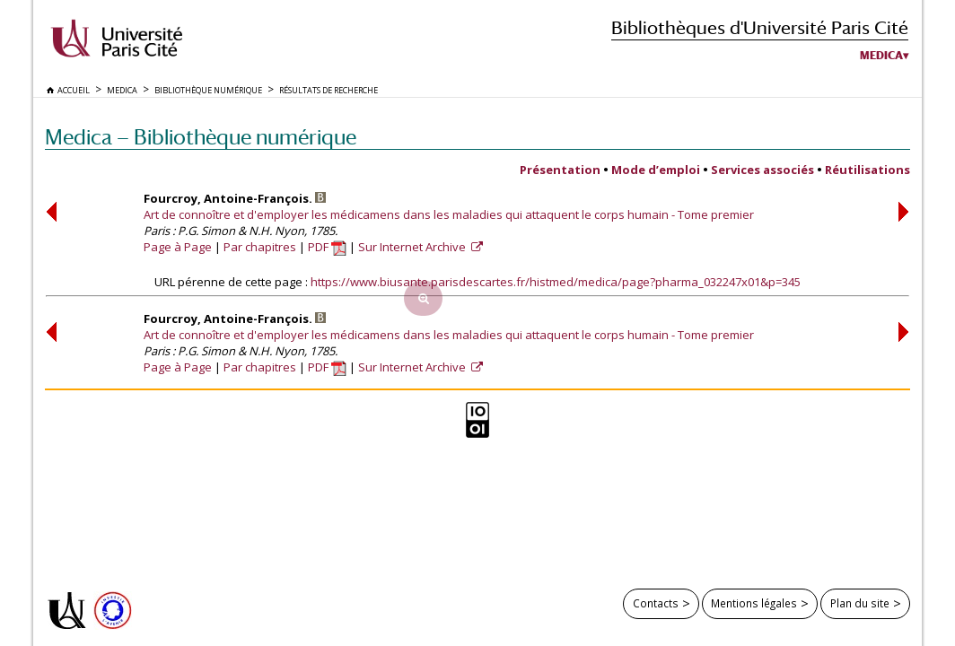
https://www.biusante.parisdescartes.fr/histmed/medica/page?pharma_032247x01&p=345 (556, 282)
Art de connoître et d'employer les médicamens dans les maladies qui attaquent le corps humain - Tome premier (449, 214)
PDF (327, 247)
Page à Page (178, 247)
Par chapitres (259, 247)
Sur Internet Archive (413, 247)
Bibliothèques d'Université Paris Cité (759, 27)
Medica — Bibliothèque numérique (200, 137)
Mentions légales (754, 603)
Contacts (656, 603)
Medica (881, 55)
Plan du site (859, 603)
